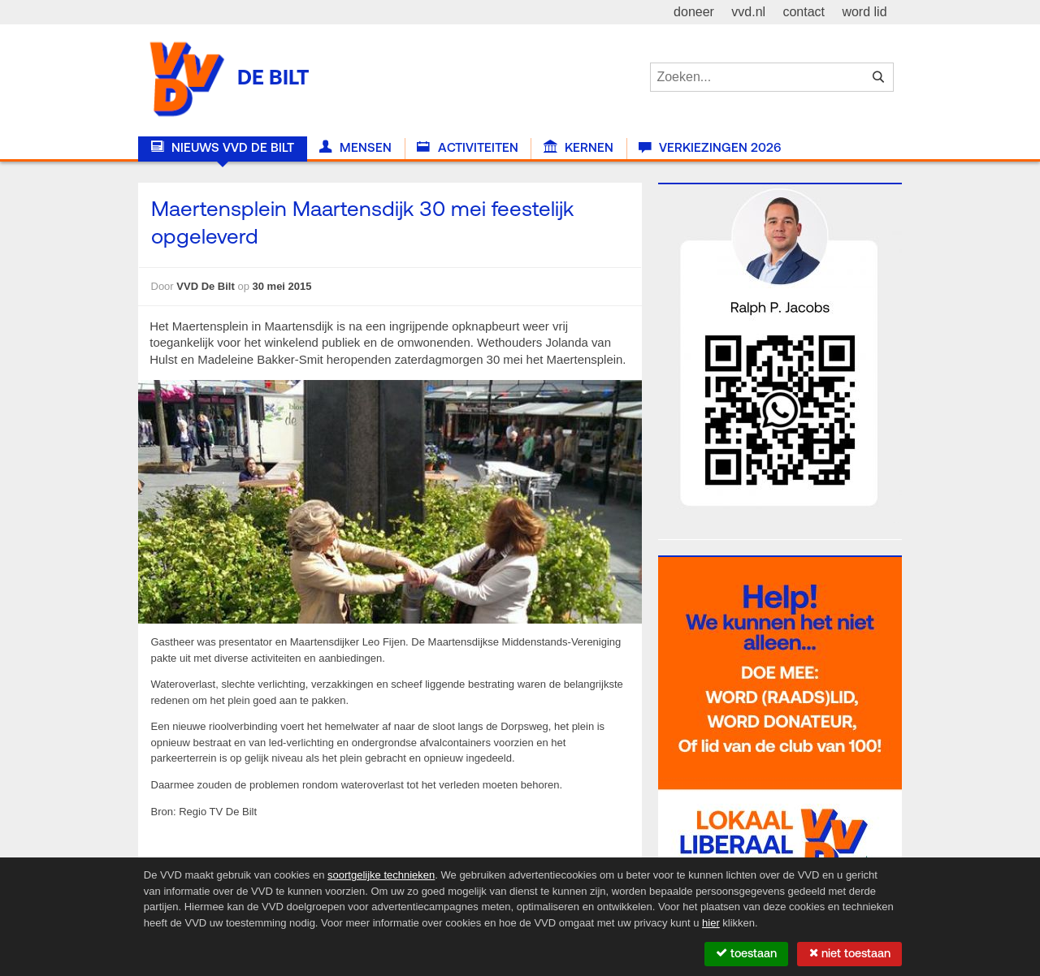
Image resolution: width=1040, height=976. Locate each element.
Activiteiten (467, 147)
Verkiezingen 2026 (710, 147)
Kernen (578, 147)
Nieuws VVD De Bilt (222, 147)
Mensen (355, 147)
